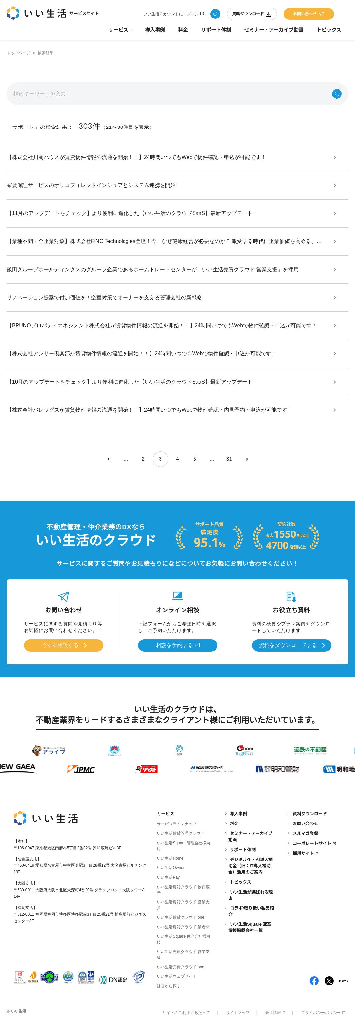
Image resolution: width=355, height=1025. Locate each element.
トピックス (328, 30)
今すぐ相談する (60, 645)
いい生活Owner (170, 867)
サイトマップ (238, 1012)
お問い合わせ (309, 14)
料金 (183, 30)
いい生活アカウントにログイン (171, 14)
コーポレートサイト (312, 843)
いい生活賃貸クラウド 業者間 (183, 927)
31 (229, 459)
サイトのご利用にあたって (186, 1012)
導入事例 (155, 30)
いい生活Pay (168, 877)
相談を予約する (174, 645)
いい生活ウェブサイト (176, 976)
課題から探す (169, 986)
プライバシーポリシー (323, 1012)
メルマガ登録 (305, 833)
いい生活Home (170, 858)
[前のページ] (109, 459)
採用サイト (303, 853)
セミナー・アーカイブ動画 (273, 30)
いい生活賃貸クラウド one (180, 917)
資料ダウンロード (252, 14)
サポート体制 (216, 30)
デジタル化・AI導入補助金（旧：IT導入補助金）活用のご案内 (250, 866)
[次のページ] (246, 459)
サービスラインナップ (176, 824)
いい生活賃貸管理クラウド (180, 833)
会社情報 (275, 1012)
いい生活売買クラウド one (180, 967)
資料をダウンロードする (288, 645)
